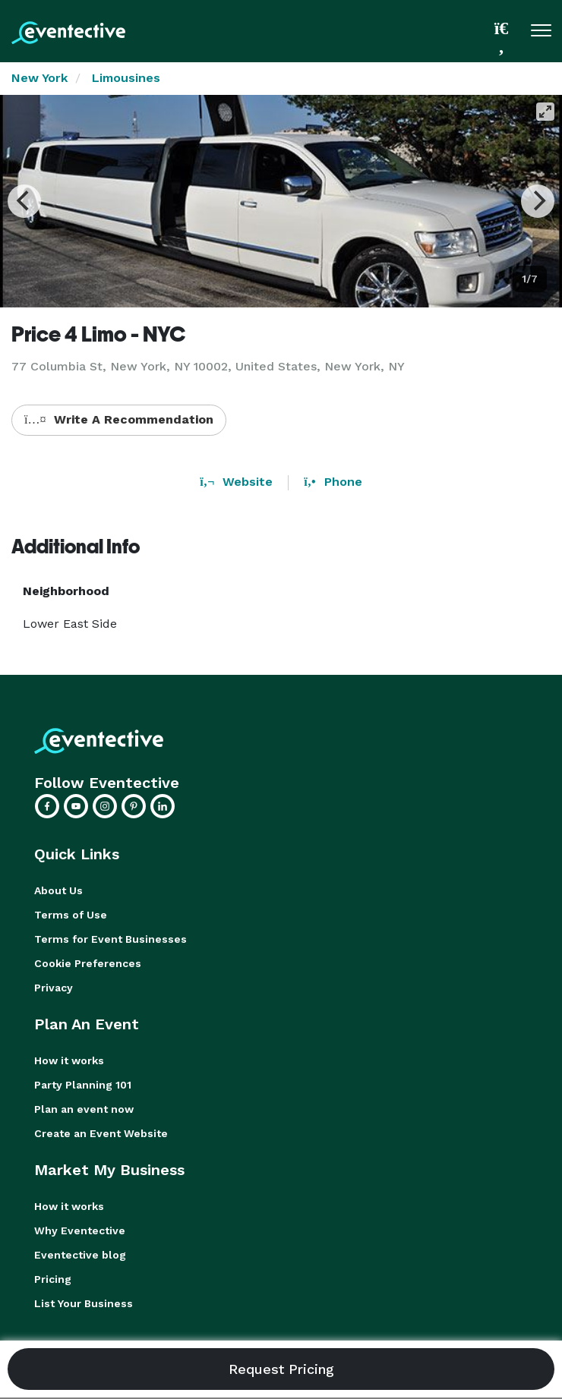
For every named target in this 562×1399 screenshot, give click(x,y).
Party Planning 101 (82, 1085)
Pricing (52, 1279)
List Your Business (83, 1303)
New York (39, 78)
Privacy (53, 988)
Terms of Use (70, 915)
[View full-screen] (545, 111)
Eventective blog (80, 1255)
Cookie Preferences (87, 963)
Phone (333, 481)
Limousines (126, 78)
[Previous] (24, 201)
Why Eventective (79, 1230)
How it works (69, 1060)
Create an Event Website (101, 1133)
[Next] (537, 201)
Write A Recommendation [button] (118, 419)
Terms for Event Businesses (110, 939)
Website (236, 481)
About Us (58, 890)
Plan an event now (84, 1109)
